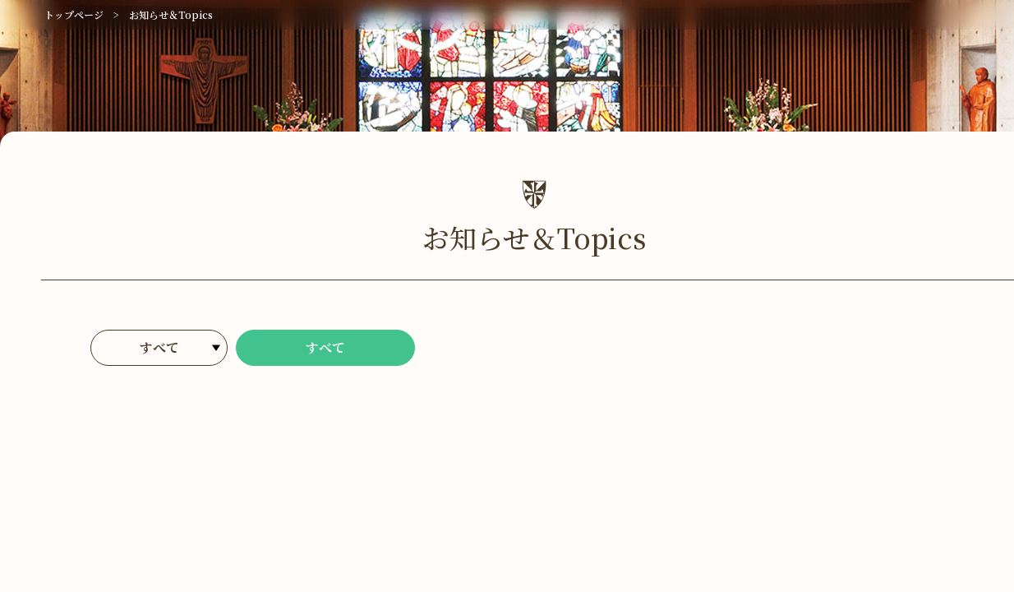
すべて (325, 347)
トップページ (74, 14)
